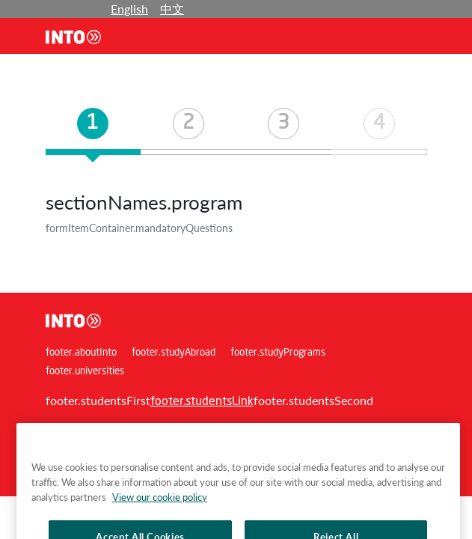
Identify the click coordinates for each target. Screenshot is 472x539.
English (129, 8)
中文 (172, 8)
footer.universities (85, 372)
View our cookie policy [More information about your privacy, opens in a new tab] (159, 508)
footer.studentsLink (202, 402)
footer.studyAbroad (173, 353)
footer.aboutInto (81, 353)
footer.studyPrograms (277, 353)
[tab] (93, 131)
